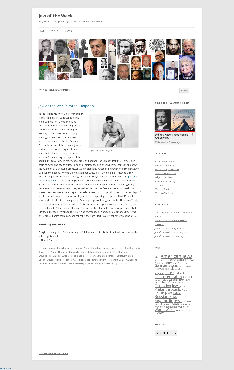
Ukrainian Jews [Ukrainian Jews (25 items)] (186, 304)
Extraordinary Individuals (167, 169)
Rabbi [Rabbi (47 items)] (177, 293)
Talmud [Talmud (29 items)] (158, 304)
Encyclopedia (45, 255)
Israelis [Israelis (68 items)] (160, 276)
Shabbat (132, 259)
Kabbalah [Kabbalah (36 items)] (187, 277)
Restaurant (112, 259)
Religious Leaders (163, 177)
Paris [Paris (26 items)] (182, 286)
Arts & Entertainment (165, 161)
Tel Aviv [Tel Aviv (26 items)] (165, 304)
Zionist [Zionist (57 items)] (160, 313)
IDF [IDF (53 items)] (171, 273)
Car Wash (52, 251)
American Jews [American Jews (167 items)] (176, 256)
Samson (123, 259)
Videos (68, 31)
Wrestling (79, 263)
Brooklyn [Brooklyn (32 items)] (171, 259)
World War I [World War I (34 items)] (184, 306)
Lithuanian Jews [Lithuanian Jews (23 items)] (161, 280)
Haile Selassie (77, 255)
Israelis (112, 255)
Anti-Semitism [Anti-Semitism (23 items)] (161, 260)
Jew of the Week (56, 16)
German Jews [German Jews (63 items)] (165, 265)
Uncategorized (162, 185)
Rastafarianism (98, 259)
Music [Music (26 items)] (157, 282)
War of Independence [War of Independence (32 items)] (166, 306)
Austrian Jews (117, 248)
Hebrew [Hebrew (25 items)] (187, 266)
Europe (65, 255)
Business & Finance (73, 248)
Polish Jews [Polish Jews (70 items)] (163, 293)
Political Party (68, 259)
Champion (63, 251)
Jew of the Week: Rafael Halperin (66, 105)
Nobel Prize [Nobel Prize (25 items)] (180, 283)
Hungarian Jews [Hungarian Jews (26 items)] (162, 273)
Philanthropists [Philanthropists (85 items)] (168, 289)
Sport (41, 263)
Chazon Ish (74, 251)
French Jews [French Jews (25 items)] (183, 263)
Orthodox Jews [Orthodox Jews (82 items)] (167, 285)
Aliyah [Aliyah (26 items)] (157, 257)
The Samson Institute (55, 263)
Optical (42, 259)
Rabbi (87, 259)
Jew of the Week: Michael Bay (169, 236)
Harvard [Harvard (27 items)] (179, 266)
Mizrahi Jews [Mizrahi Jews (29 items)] (183, 279)
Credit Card (95, 251)
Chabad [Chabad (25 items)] (158, 263)
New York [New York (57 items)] (167, 282)
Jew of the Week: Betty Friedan (170, 228)
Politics (79, 259)
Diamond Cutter (109, 251)
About (54, 31)
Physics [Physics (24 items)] (185, 290)
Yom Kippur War (102, 263)
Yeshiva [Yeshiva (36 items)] (180, 310)
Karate (120, 255)
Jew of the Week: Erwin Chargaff (170, 232)
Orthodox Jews (53, 259)
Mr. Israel (128, 255)
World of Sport (91, 248)
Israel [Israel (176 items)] (181, 272)
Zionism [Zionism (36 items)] (189, 310)
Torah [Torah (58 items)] (174, 304)
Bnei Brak (129, 248)
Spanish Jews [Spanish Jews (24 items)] (188, 301)
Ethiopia (57, 255)
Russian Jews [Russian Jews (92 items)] (166, 296)
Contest (85, 251)
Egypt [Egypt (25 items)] (174, 263)
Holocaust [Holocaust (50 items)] (175, 269)
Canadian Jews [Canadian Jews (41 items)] (185, 260)
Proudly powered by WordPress (53, 353)
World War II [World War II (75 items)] (165, 309)
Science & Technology (165, 181)
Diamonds (123, 251)
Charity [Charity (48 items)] (167, 262)
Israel (104, 255)
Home (41, 31)
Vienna (70, 263)
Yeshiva (89, 263)
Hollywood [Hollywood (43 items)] (161, 269)
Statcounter (6, 368)
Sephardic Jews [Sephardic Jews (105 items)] (168, 300)
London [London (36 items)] (172, 279)
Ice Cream (96, 255)
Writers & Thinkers (164, 193)
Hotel (87, 255)
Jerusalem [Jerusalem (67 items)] (174, 276)
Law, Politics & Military (165, 173)
